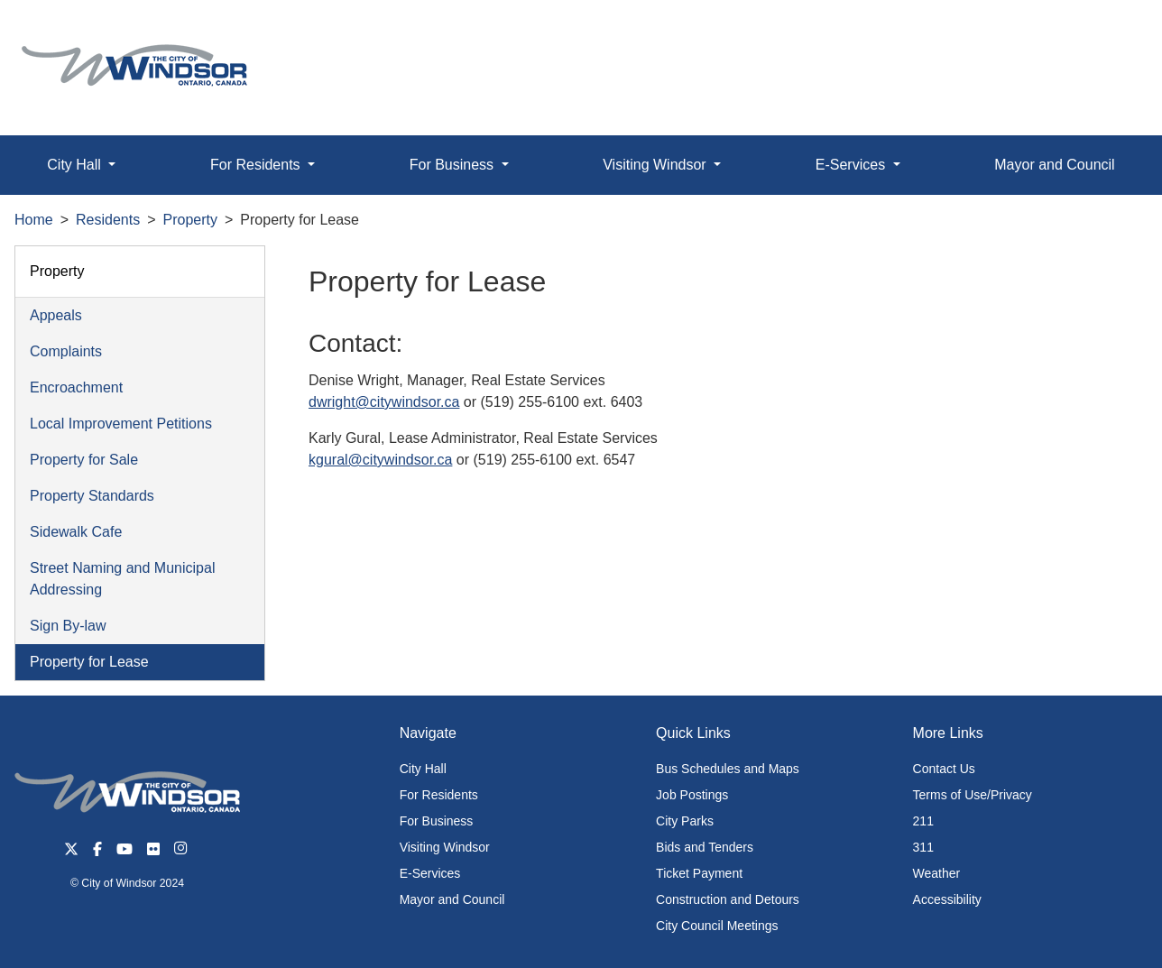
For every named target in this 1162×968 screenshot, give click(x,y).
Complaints (66, 351)
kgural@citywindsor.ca (380, 459)
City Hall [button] (76, 164)
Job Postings (692, 795)
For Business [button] (454, 164)
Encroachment (76, 387)
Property (190, 219)
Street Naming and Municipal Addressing (122, 578)
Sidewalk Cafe (76, 531)
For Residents (439, 795)
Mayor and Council (1054, 164)
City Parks (685, 821)
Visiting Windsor (445, 847)
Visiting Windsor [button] (656, 164)
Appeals (56, 315)
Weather (937, 873)
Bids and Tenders (704, 847)
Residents (108, 219)
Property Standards (92, 495)
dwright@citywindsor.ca (384, 402)
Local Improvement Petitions (121, 423)
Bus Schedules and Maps (727, 768)
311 (923, 847)
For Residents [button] (257, 164)
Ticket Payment (699, 873)
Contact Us (944, 768)
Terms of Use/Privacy (972, 795)
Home (33, 219)
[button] (1107, 33)
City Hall (423, 768)
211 (923, 821)
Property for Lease (89, 661)
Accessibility (947, 899)
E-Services (430, 873)
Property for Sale (84, 459)
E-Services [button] (853, 164)
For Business (437, 821)
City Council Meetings (717, 925)
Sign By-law (68, 625)
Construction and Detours (727, 899)
